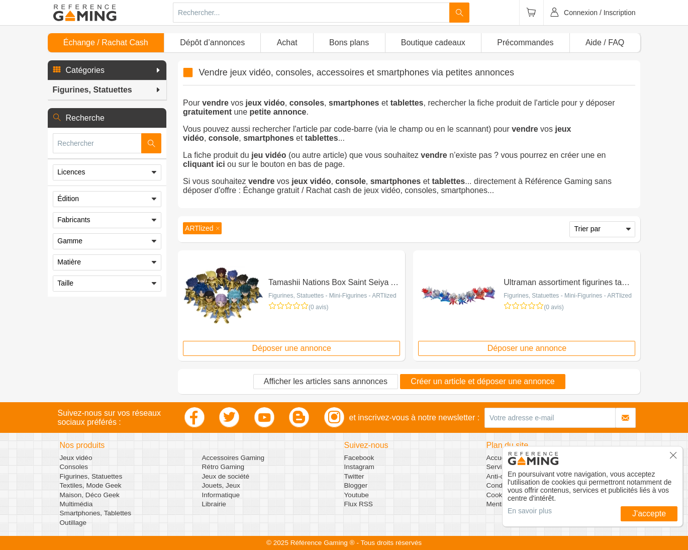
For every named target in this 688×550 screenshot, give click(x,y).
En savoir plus (530, 511)
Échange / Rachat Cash (105, 42)
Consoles (74, 467)
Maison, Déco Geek (90, 495)
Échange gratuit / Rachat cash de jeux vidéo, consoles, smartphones (365, 190)
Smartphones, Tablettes (96, 513)
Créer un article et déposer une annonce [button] (482, 381)
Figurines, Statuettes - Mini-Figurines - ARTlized (332, 295)
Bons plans (349, 42)
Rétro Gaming (223, 467)
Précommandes (525, 42)
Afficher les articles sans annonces (325, 381)
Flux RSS (358, 504)
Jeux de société (225, 476)
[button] (107, 70)
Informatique (221, 495)
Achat (287, 42)
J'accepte (649, 513)
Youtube (356, 495)
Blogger (356, 485)
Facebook (359, 458)
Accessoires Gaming (233, 458)
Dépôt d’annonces (212, 42)
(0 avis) (318, 307)
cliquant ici (204, 164)
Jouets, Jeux (221, 485)
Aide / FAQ (604, 42)
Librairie (214, 504)
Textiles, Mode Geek (91, 485)
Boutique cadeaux (433, 42)
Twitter (354, 476)
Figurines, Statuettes (91, 476)
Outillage (73, 522)
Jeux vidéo (76, 458)
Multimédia (76, 504)
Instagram (359, 467)
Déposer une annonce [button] (291, 348)
